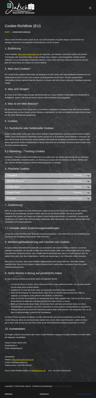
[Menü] (90, 8)
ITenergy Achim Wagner (62, 386)
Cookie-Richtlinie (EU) (83, 394)
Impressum (8, 394)
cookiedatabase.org (38, 371)
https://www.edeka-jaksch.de (28, 54)
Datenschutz (44, 394)
